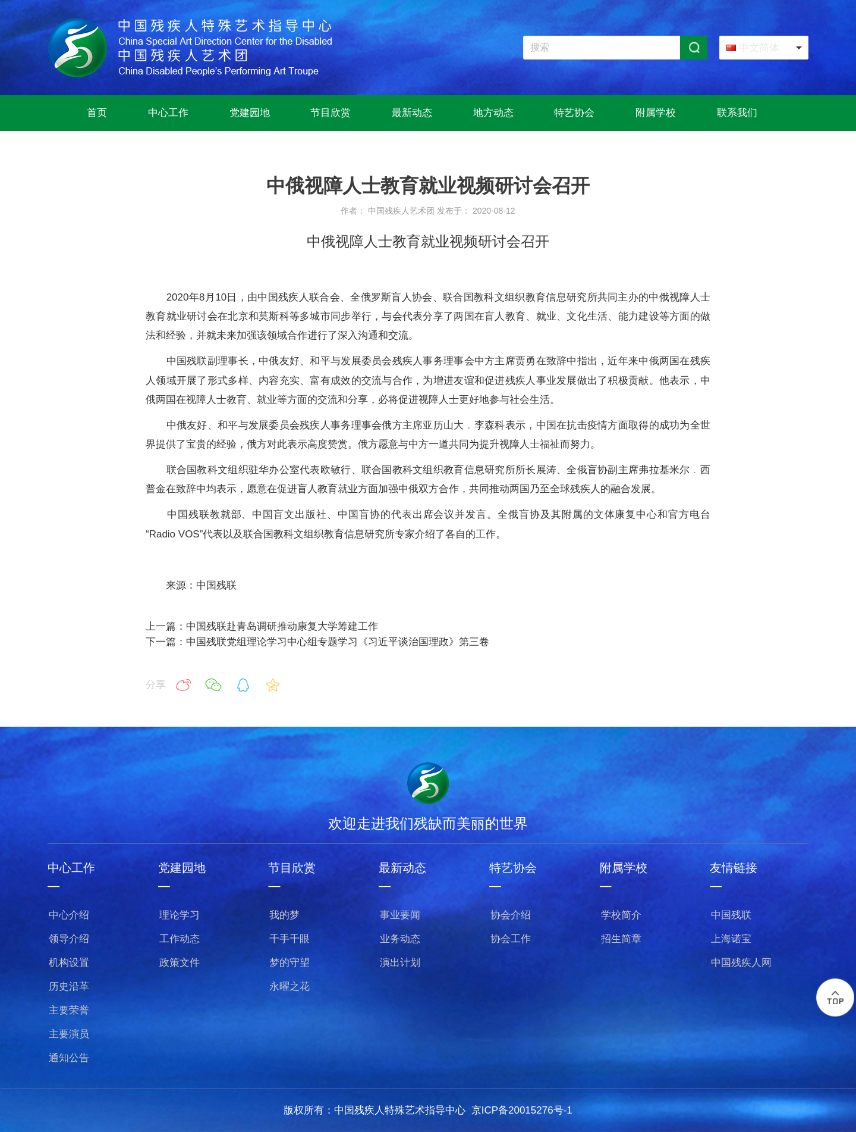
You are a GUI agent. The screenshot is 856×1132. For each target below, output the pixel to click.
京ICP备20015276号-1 (521, 1110)
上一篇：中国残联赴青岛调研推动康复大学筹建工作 (262, 626)
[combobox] (763, 48)
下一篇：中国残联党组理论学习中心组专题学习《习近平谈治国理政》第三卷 (317, 642)
